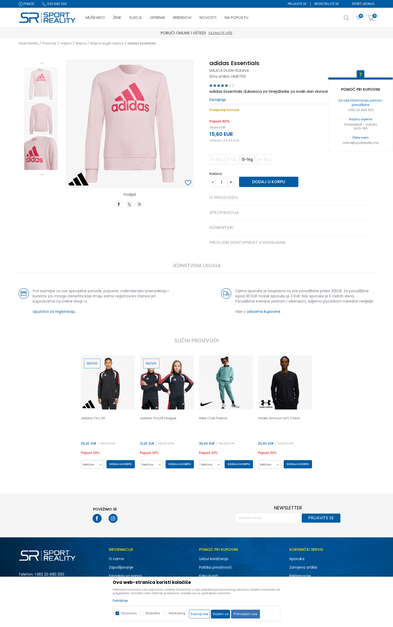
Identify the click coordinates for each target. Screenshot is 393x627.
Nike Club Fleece (213, 418)
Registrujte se (326, 4)
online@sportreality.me (360, 143)
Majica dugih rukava (106, 43)
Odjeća (66, 43)
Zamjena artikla (303, 567)
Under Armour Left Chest (279, 418)
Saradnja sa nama (125, 575)
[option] (41, 84)
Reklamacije (300, 575)
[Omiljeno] (359, 17)
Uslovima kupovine (263, 311)
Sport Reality (28, 43)
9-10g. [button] (216, 159)
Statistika (152, 613)
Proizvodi (49, 43)
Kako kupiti (208, 575)
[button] (351, 19)
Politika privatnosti (215, 567)
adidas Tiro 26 (93, 418)
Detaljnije (217, 99)
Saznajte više (220, 32)
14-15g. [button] (264, 159)
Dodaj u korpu (268, 182)
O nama (116, 558)
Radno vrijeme (360, 119)
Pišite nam (361, 137)
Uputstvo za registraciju (54, 311)
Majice (81, 43)
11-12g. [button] (232, 159)
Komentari (290, 227)
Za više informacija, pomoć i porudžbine (360, 102)
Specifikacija (290, 212)
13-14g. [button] (247, 159)
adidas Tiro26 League (158, 418)
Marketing (177, 613)
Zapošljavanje (121, 567)
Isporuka (296, 558)
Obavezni (128, 613)
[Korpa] (370, 18)
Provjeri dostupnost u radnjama (290, 242)
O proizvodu (290, 197)
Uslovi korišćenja (213, 558)
